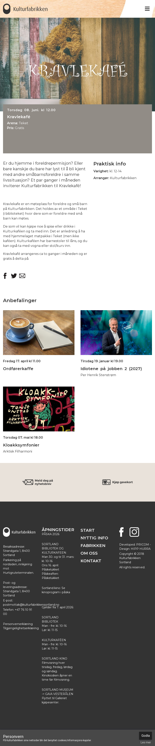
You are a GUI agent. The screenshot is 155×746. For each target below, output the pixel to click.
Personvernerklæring (18, 624)
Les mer (146, 742)
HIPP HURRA (141, 549)
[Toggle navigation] (147, 9)
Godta (145, 736)
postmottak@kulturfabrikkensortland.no (31, 604)
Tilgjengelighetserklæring (21, 628)
